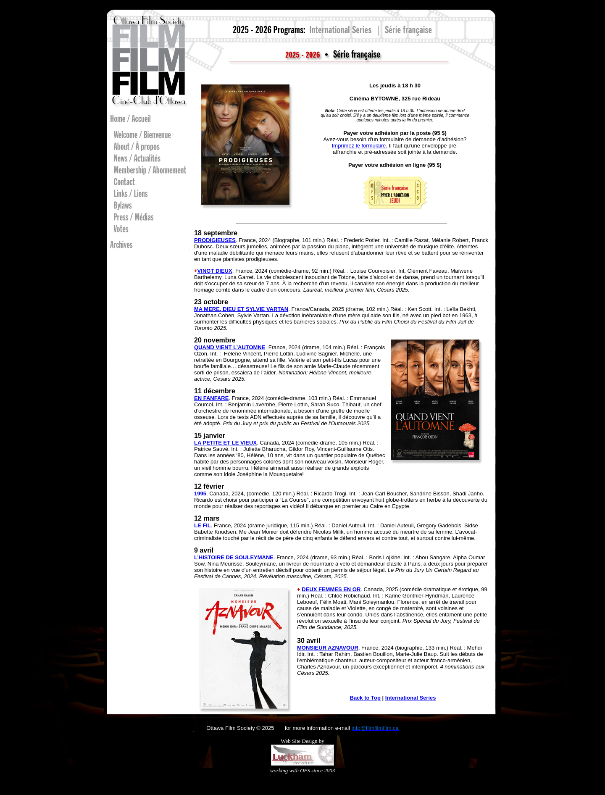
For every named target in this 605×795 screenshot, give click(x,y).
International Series (410, 698)
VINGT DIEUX (214, 271)
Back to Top (365, 698)
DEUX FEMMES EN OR (331, 589)
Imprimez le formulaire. (359, 145)
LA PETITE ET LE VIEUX (225, 443)
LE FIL (202, 525)
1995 (200, 493)
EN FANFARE (211, 398)
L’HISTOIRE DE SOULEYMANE (234, 557)
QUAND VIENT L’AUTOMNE (230, 347)
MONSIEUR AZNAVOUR (327, 648)
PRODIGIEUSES (215, 240)
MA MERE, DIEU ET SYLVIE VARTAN (241, 309)
